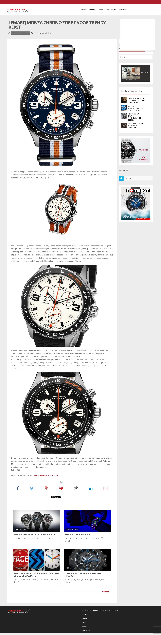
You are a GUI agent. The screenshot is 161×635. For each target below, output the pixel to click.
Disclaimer (86, 630)
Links (84, 622)
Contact (85, 626)
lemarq (38, 33)
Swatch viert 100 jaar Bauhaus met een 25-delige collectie (36, 574)
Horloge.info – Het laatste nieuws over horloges (100, 610)
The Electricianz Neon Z (79, 534)
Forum (84, 618)
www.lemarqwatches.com (46, 475)
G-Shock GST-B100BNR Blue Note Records (83, 574)
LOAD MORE (105, 592)
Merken (85, 614)
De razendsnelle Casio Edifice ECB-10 (34, 534)
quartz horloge (48, 33)
